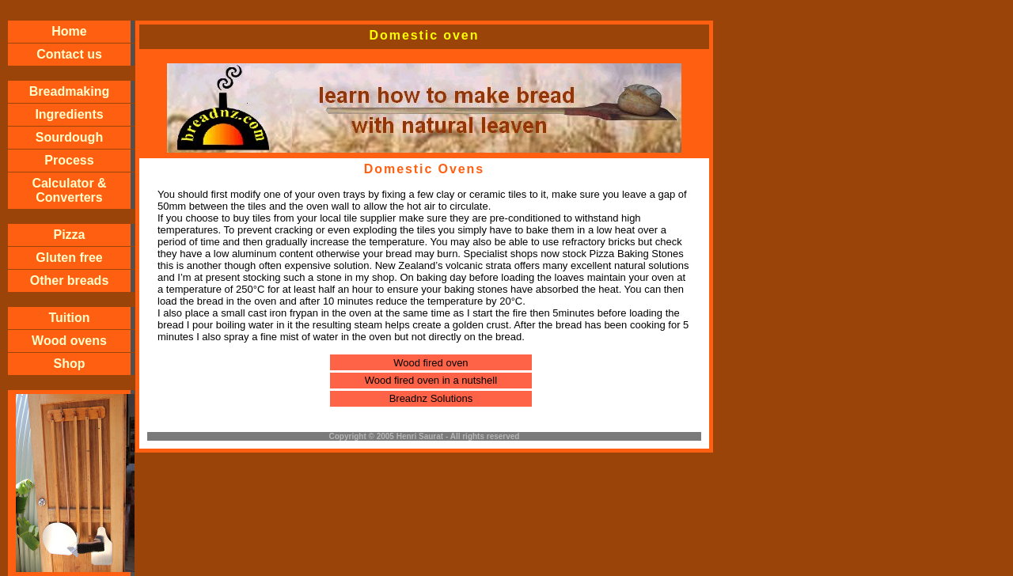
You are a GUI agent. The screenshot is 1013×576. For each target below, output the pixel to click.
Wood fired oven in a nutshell (431, 380)
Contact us (69, 54)
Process (68, 160)
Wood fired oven (430, 363)
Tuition (68, 317)
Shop (69, 363)
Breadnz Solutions (431, 398)
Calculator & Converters (69, 190)
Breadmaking (69, 91)
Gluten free (69, 257)
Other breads (69, 280)
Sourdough (69, 137)
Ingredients (69, 114)
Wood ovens (69, 340)
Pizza (69, 234)
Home (68, 31)
